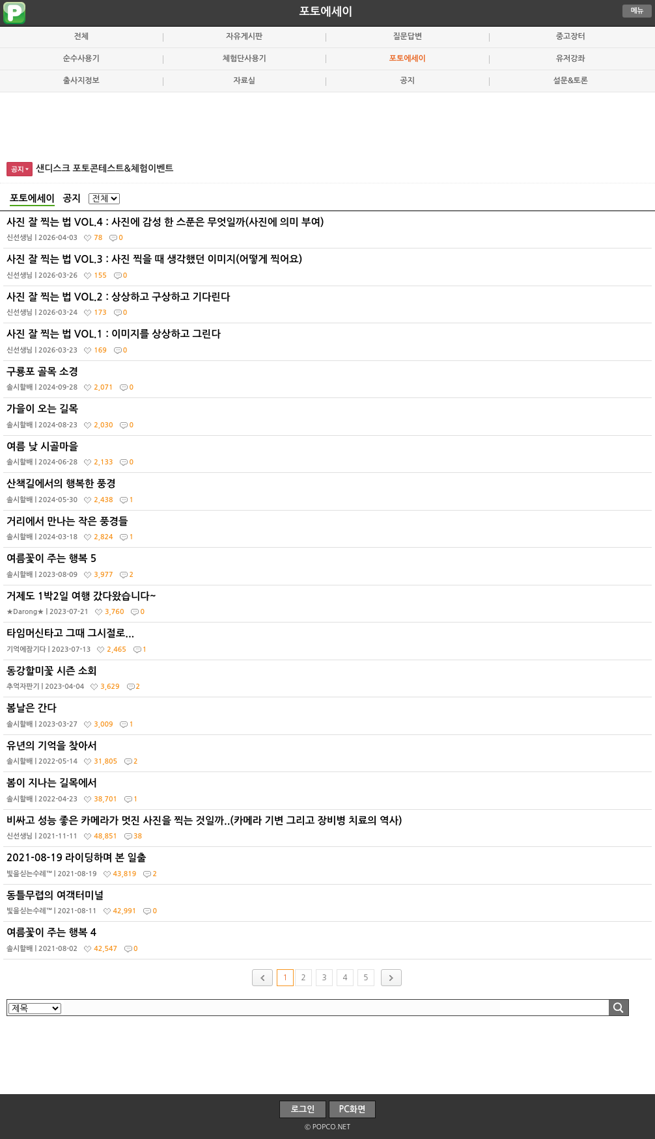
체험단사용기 (244, 58)
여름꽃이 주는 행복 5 (329, 569)
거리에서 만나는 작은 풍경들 (329, 532)
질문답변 (407, 36)
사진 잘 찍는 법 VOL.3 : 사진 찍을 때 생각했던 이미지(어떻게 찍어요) (329, 270)
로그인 (303, 1109)
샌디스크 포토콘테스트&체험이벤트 (105, 168)
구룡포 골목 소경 (329, 382)
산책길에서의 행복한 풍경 (329, 494)
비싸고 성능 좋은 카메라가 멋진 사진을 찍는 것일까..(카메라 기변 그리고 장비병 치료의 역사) (329, 831)
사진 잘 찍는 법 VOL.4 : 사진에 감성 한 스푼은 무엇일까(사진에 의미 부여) (329, 232)
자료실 (244, 81)
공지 (407, 81)
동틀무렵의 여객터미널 (329, 906)
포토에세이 (325, 12)
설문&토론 (570, 81)
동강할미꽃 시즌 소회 (329, 681)
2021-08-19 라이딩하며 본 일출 (329, 868)
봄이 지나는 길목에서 (329, 793)
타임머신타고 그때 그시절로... (329, 644)
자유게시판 (244, 36)
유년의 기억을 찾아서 (329, 756)
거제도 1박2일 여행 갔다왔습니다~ (329, 607)
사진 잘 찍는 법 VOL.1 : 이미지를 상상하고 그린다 (329, 344)
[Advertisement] (327, 125)
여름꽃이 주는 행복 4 (329, 943)
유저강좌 (570, 58)
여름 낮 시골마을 (329, 457)
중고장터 (570, 36)
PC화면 (352, 1109)
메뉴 (637, 10)
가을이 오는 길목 (329, 419)
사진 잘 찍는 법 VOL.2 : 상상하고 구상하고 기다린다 (329, 307)
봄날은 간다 (329, 718)
